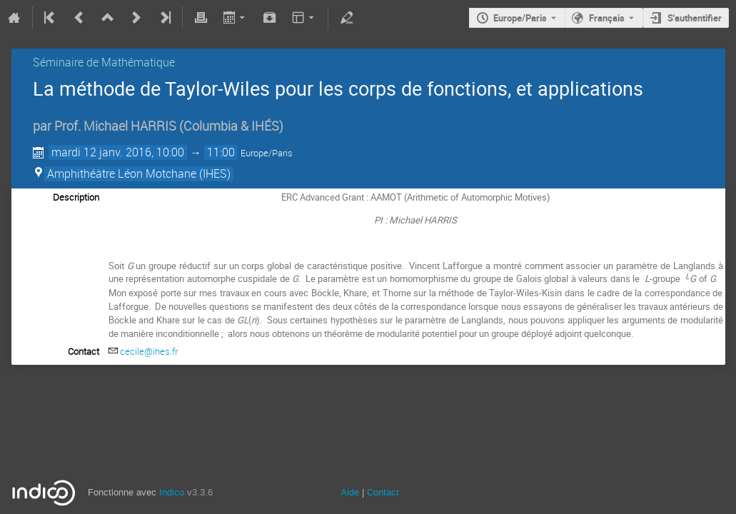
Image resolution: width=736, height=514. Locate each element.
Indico (171, 492)
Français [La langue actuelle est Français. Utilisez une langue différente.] (607, 17)
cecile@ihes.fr (149, 351)
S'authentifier (694, 17)
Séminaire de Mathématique (104, 62)
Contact (383, 492)
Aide (350, 492)
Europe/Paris (520, 17)
